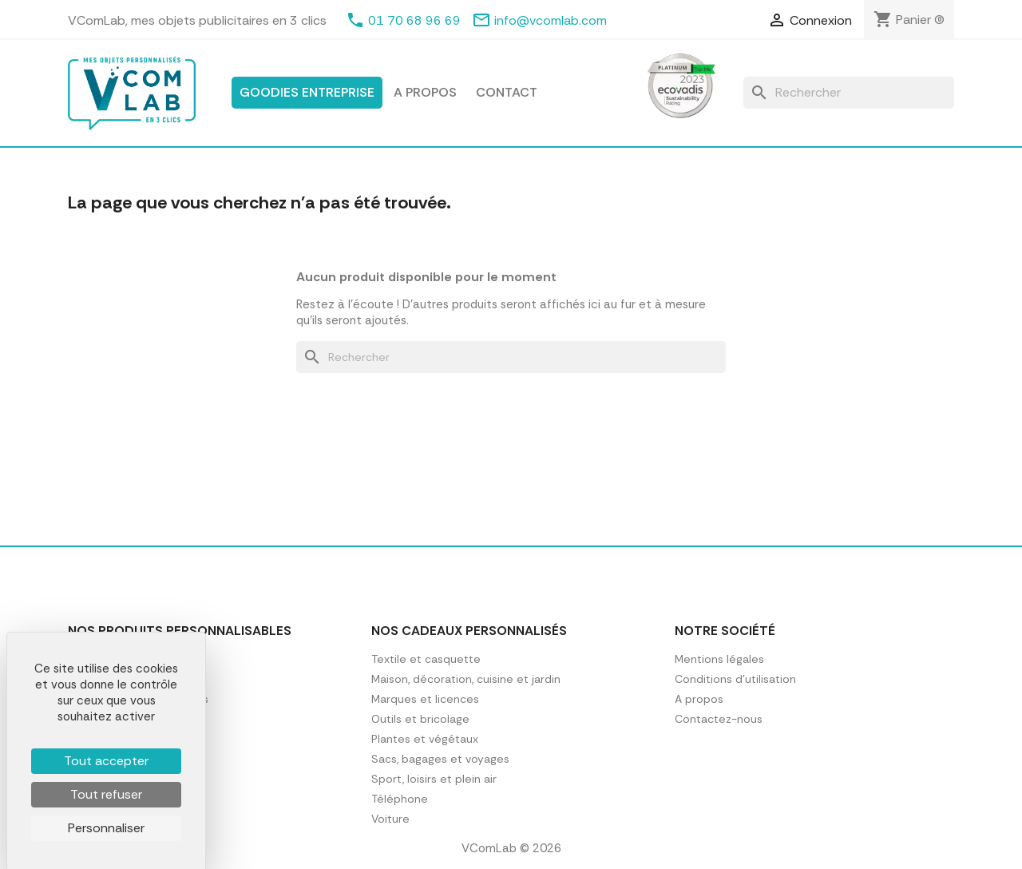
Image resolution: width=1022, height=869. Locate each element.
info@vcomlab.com (550, 20)
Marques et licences (425, 699)
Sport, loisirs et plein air (434, 779)
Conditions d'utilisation (735, 679)
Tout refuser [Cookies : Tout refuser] (106, 794)
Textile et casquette (426, 659)
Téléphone (399, 799)
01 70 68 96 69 (414, 20)
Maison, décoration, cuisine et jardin (466, 679)
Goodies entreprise (307, 92)
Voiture (390, 818)
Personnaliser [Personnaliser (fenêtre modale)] (106, 827)
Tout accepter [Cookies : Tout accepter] (106, 760)
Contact (506, 92)
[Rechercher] (848, 93)
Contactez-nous (719, 719)
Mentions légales (719, 659)
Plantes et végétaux (424, 739)
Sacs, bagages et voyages (440, 759)
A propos (425, 92)
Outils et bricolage (420, 719)
